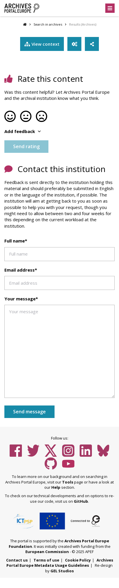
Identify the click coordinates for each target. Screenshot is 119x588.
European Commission (47, 551)
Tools (67, 482)
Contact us (17, 560)
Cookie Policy (78, 560)
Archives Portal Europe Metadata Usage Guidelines (59, 562)
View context (42, 44)
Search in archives (48, 24)
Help (55, 487)
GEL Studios (62, 570)
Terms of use (46, 560)
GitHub (81, 501)
